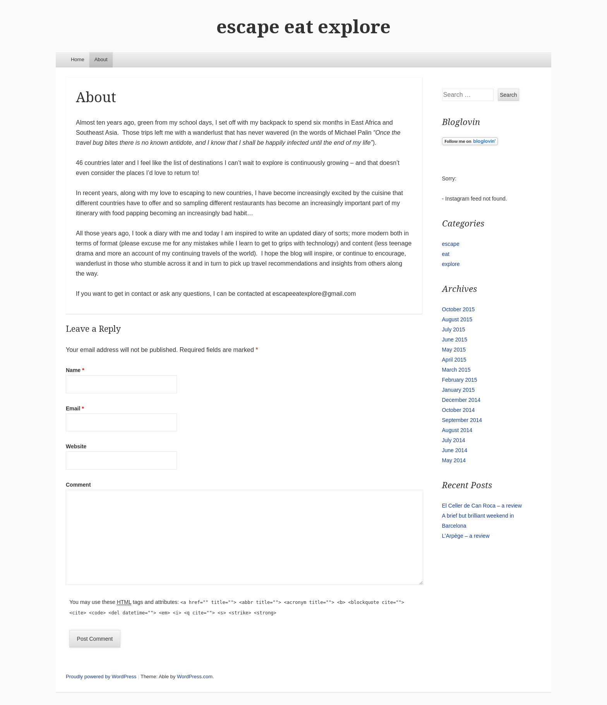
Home (77, 59)
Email (75, 408)
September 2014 (462, 420)
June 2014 (454, 450)
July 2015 (453, 329)
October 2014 (458, 410)
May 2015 (454, 349)
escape (451, 244)
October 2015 (458, 309)
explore (451, 264)
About (101, 59)
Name (75, 370)
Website (76, 446)
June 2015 (454, 339)
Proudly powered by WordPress (101, 676)
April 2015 (454, 360)
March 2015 (456, 370)
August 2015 (457, 319)
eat (445, 254)
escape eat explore (303, 27)
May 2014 (454, 460)
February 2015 (459, 380)
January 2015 (458, 390)
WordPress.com (195, 676)
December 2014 (461, 400)
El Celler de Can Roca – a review (482, 506)
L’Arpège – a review (466, 536)
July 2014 (453, 440)
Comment (78, 485)
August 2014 (457, 430)
